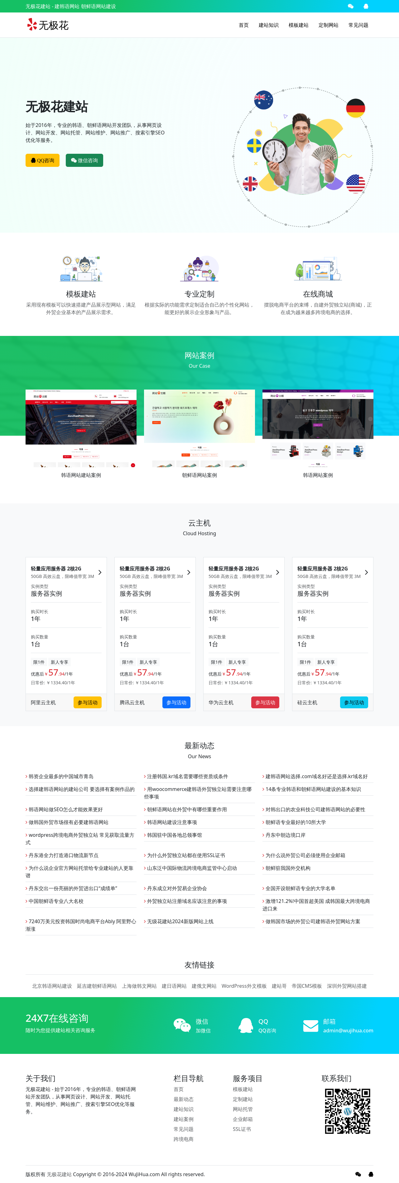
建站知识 (269, 25)
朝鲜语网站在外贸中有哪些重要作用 (185, 809)
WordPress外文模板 (244, 985)
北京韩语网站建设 (52, 985)
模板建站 (299, 25)
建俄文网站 (204, 985)
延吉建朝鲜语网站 (97, 985)
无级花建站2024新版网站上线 (179, 921)
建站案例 (184, 1119)
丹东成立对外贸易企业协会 (175, 888)
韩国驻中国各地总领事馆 (173, 834)
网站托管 (243, 1109)
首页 (244, 25)
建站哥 (279, 985)
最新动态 (184, 1099)
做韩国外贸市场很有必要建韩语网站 (67, 822)
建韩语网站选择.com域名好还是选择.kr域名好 (315, 776)
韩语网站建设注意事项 (170, 822)
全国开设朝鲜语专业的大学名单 (298, 888)
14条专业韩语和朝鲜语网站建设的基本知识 (311, 789)
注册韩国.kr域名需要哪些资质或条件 (186, 776)
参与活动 (88, 702)
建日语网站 (174, 985)
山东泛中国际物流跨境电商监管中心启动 (190, 868)
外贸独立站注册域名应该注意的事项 (185, 901)
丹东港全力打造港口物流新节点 (62, 855)
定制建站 (243, 1099)
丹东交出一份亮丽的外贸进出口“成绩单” (71, 888)
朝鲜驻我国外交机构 (286, 868)
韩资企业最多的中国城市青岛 (60, 776)
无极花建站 (38, 6)
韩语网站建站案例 (81, 475)
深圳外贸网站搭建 (347, 985)
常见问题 (358, 25)
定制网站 (329, 25)
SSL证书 (242, 1129)
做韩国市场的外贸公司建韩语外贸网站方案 (311, 921)
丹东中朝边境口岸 (283, 834)
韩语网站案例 (318, 475)
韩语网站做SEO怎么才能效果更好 (64, 809)
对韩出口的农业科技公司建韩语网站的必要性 (313, 809)
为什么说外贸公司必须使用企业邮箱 (303, 855)
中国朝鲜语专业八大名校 (55, 901)
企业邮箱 (243, 1119)
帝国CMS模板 (307, 985)
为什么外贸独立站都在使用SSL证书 (184, 855)
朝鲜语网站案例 (199, 475)
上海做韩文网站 (139, 985)
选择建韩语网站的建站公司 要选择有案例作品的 (80, 789)
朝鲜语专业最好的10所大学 (294, 822)
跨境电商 (184, 1139)
